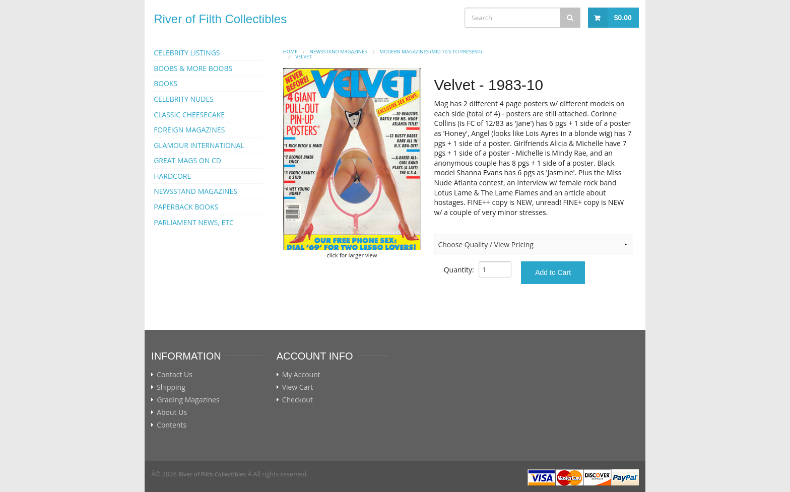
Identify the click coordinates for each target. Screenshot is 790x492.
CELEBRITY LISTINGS (187, 52)
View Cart (297, 387)
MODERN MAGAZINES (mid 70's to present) (430, 51)
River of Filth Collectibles (220, 19)
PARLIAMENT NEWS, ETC (194, 222)
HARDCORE (172, 176)
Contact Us (174, 374)
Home (290, 51)
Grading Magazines (188, 399)
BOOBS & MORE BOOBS (193, 68)
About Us (172, 412)
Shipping (171, 387)
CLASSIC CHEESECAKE (189, 114)
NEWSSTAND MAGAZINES (195, 191)
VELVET (303, 56)
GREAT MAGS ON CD (187, 160)
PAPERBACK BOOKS (186, 207)
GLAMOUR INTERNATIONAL (199, 145)
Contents (171, 425)
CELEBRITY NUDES (184, 99)
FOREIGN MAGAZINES (189, 129)
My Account (301, 374)
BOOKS (165, 83)
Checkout (297, 399)
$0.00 (623, 18)
